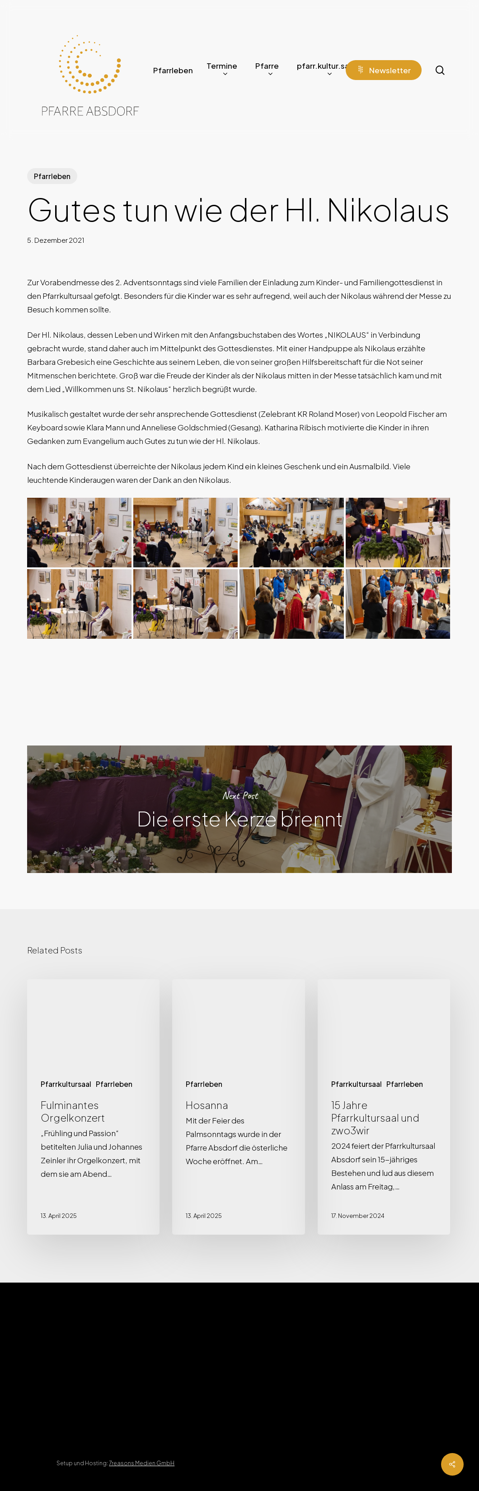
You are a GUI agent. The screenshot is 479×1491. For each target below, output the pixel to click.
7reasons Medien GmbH (141, 1463)
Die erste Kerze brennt (239, 809)
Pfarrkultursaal (66, 1084)
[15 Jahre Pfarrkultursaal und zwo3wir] (384, 1107)
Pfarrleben (52, 176)
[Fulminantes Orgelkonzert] (93, 1107)
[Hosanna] (238, 1107)
